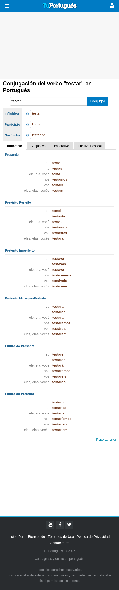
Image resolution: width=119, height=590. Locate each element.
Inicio (12, 536)
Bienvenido (36, 536)
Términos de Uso (61, 536)
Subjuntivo (37, 146)
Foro (21, 536)
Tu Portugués (59, 6)
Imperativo (61, 146)
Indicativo (14, 146)
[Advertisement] (59, 45)
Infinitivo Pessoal (89, 146)
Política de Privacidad (93, 536)
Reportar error (106, 439)
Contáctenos (59, 543)
